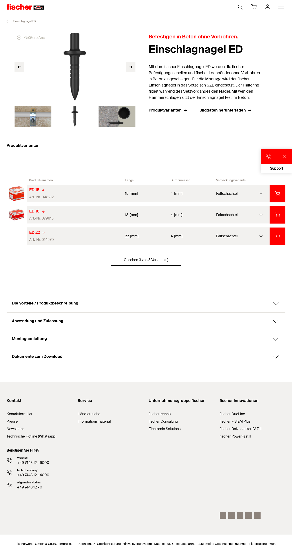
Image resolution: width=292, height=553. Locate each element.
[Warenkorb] (253, 6)
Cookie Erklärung (109, 544)
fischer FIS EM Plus (235, 421)
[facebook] (248, 515)
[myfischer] (267, 6)
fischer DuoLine (232, 414)
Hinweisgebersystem (137, 544)
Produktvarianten (168, 110)
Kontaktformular (20, 414)
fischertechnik (160, 414)
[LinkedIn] (231, 515)
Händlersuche (89, 414)
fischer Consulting (163, 421)
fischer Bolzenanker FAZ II (240, 429)
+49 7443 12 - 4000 (33, 475)
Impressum (67, 544)
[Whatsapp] (257, 515)
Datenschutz (86, 544)
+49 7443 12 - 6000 (33, 462)
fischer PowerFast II (235, 436)
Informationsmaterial (94, 421)
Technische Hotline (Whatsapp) (31, 436)
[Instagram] (223, 515)
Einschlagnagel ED (19, 21)
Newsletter (15, 429)
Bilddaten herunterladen (225, 110)
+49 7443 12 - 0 (29, 487)
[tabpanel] (33, 116)
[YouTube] (240, 515)
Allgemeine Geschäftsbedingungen (223, 544)
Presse (12, 421)
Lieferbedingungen (262, 544)
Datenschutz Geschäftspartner (175, 544)
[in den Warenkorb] (277, 193)
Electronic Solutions (165, 429)
